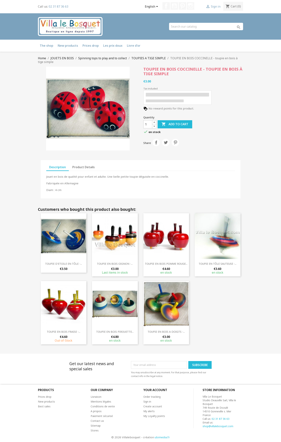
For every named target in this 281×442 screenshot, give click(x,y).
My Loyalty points (154, 416)
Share (156, 142)
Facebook (166, 6)
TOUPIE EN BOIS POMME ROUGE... (166, 263)
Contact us (97, 421)
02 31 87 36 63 (58, 6)
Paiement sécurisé (102, 416)
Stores (95, 430)
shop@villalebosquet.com (218, 426)
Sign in (147, 401)
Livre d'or (133, 46)
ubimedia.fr (162, 437)
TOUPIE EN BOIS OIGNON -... (115, 263)
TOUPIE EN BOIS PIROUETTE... (115, 331)
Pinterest (182, 6)
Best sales (44, 406)
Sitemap (96, 425)
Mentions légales (101, 401)
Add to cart (174, 124)
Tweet (165, 142)
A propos (96, 411)
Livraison (96, 396)
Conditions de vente (103, 406)
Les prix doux (112, 46)
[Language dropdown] (152, 7)
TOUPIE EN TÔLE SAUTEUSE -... (217, 263)
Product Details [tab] (83, 167)
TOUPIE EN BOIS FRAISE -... (63, 331)
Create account (152, 406)
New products (68, 46)
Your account (155, 390)
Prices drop (91, 46)
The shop (46, 46)
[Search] (206, 26)
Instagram (190, 6)
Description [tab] (57, 167)
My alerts (149, 411)
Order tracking (152, 396)
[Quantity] (147, 124)
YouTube (174, 6)
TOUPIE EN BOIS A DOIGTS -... (166, 331)
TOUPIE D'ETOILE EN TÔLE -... (63, 263)
